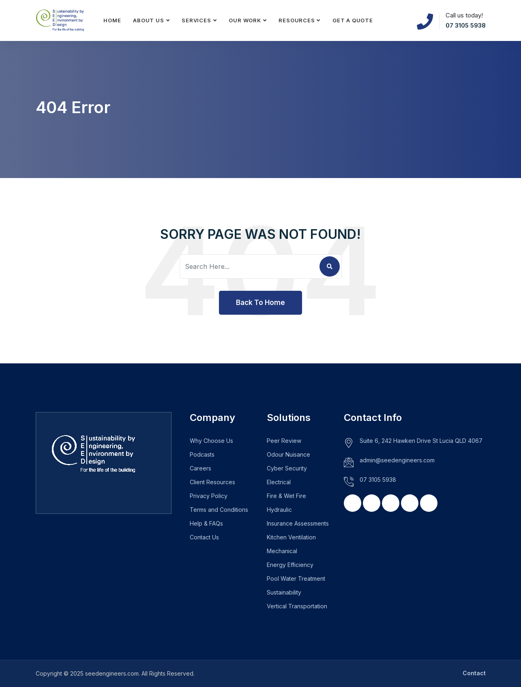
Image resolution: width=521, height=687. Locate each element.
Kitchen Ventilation (291, 537)
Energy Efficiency (290, 564)
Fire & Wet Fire (286, 495)
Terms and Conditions (219, 509)
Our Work (245, 20)
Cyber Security (287, 468)
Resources (297, 20)
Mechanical (282, 550)
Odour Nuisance (288, 454)
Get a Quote (352, 20)
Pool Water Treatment (296, 578)
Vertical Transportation (297, 606)
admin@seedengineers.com (397, 460)
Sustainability (284, 592)
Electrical (279, 482)
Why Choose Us (211, 440)
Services (196, 20)
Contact (474, 673)
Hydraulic (279, 509)
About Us (148, 20)
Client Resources (212, 482)
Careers (200, 468)
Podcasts (202, 454)
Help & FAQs (206, 523)
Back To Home (260, 302)
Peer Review (284, 440)
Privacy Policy (208, 495)
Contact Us (204, 537)
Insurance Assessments (298, 523)
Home (112, 20)
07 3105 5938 (466, 25)
